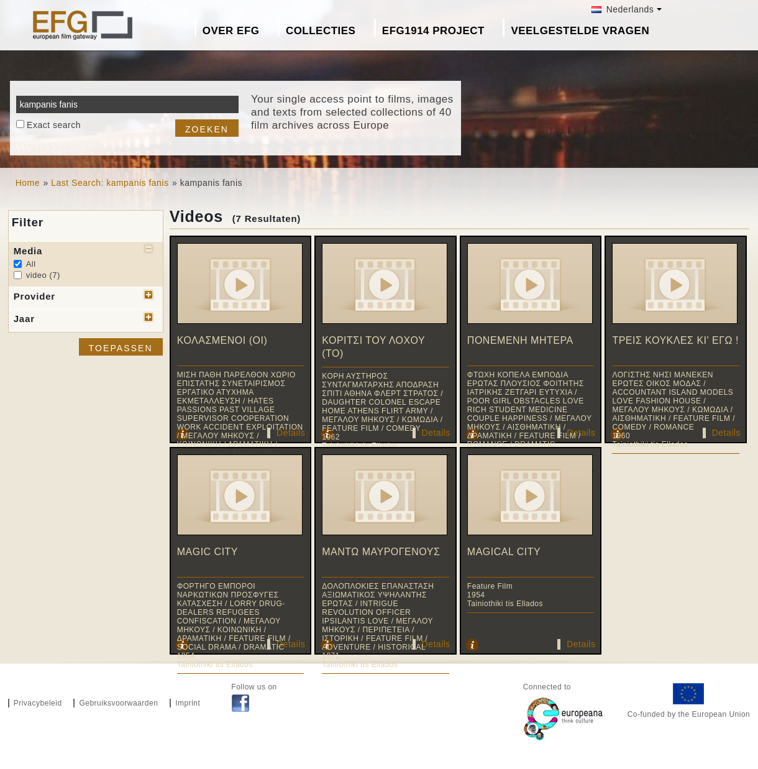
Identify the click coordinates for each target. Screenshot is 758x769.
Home (28, 183)
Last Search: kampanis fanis (109, 183)
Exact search (54, 125)
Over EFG (231, 31)
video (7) (43, 275)
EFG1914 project (433, 31)
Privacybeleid (38, 703)
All (31, 264)
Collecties (321, 31)
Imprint (187, 703)
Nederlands (622, 9)
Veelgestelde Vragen (580, 31)
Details (290, 433)
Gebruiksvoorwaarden (118, 703)
